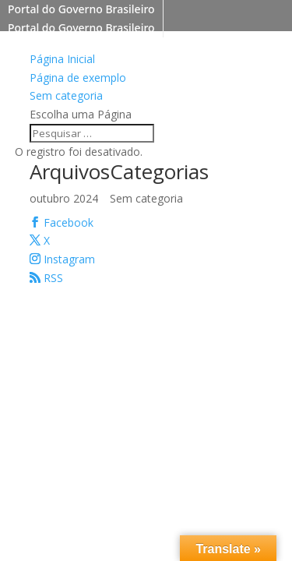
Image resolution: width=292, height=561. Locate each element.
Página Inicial (62, 58)
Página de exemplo (78, 77)
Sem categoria (66, 95)
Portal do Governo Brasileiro (81, 9)
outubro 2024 (64, 198)
